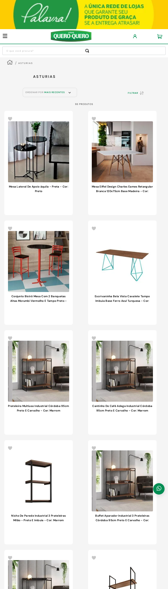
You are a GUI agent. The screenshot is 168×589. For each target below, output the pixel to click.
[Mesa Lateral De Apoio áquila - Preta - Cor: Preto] (38, 162)
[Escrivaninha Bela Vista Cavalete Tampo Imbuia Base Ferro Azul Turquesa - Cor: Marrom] (122, 272)
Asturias (25, 63)
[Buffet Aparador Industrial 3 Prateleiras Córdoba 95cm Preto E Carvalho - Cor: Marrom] (122, 492)
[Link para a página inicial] (10, 63)
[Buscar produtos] (88, 51)
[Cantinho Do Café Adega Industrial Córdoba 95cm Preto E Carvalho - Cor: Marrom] (122, 382)
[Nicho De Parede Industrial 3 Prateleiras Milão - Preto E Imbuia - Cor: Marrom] (38, 492)
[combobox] (84, 50)
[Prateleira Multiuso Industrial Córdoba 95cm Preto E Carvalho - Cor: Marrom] (38, 382)
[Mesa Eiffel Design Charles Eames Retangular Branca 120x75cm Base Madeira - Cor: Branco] (122, 162)
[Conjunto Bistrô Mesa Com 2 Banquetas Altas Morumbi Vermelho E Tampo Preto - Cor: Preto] (38, 272)
